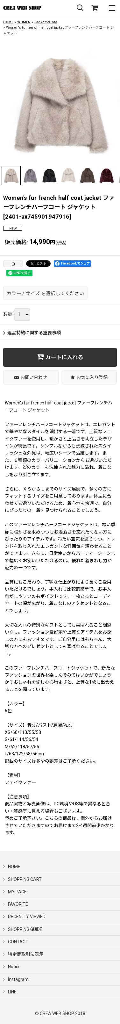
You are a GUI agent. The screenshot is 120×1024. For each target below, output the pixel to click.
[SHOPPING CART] (94, 8)
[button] (80, 8)
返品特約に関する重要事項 (32, 332)
